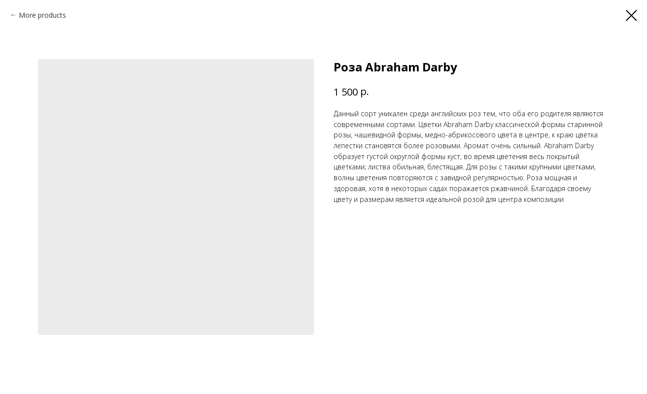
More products (42, 15)
